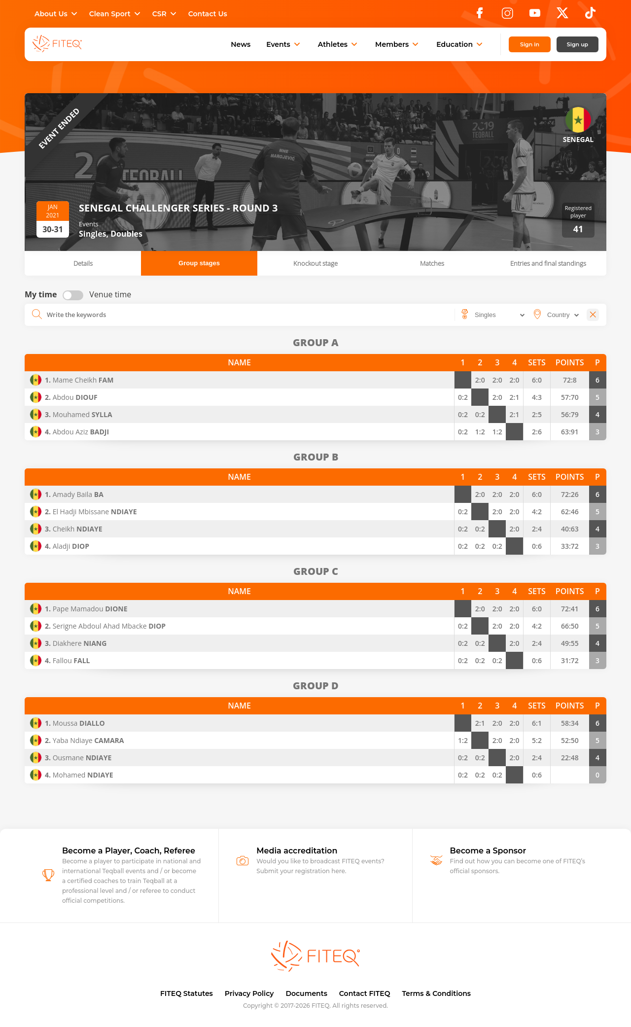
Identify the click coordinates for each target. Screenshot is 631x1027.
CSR (165, 14)
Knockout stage (315, 263)
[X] (562, 16)
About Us (57, 14)
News (240, 44)
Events (284, 44)
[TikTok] (590, 16)
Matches (432, 263)
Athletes (338, 44)
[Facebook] (480, 16)
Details (83, 263)
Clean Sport (115, 14)
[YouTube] (535, 16)
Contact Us (207, 13)
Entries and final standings (548, 263)
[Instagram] (507, 16)
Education (460, 44)
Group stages (199, 263)
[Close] (593, 315)
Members (398, 44)
